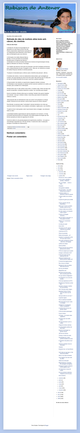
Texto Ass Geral (61, 144)
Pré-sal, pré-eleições (63, 268)
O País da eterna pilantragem (65, 311)
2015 (59, 166)
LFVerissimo (60, 118)
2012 (59, 392)
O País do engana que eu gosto (66, 250)
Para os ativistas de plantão (65, 299)
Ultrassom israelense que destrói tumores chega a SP (66, 259)
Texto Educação (61, 146)
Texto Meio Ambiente (62, 151)
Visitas (58, 159)
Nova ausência (62, 375)
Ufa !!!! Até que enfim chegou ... (66, 289)
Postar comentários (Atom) (17, 178)
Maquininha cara (62, 270)
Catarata (61, 347)
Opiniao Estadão (61, 128)
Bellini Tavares (60, 87)
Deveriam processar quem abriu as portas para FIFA (65, 273)
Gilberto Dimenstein (61, 107)
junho (60, 382)
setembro (61, 378)
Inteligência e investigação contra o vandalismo (65, 305)
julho (60, 380)
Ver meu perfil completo (61, 77)
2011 (59, 394)
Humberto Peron (61, 111)
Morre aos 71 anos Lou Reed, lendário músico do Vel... (65, 206)
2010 (59, 396)
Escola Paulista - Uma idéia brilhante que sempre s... (65, 190)
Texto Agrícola (60, 142)
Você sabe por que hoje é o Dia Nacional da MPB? (66, 353)
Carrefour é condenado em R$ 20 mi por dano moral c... (66, 238)
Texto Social (60, 158)
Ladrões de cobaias (63, 243)
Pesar (58, 132)
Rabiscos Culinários (61, 135)
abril (60, 386)
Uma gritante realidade (64, 188)
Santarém (59, 139)
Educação (59, 99)
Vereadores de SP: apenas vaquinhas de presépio (65, 228)
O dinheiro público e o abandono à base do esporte (66, 194)
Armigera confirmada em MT (65, 252)
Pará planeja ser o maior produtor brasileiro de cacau (66, 338)
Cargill (58, 90)
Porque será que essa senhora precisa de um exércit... (66, 248)
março (60, 388)
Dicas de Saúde (61, 95)
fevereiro (61, 390)
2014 (59, 168)
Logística (59, 119)
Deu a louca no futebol (64, 263)
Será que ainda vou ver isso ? (65, 295)
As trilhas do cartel (63, 224)
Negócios (59, 126)
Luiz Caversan (60, 121)
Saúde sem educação (64, 360)
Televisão (59, 140)
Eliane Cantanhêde (61, 100)
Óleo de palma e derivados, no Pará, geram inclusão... (66, 218)
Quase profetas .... (63, 245)
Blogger (46, 425)
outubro (61, 175)
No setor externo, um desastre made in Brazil (65, 212)
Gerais (14, 128)
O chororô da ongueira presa (65, 261)
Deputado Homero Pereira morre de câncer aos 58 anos (65, 292)
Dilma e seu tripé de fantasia (65, 355)
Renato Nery (60, 137)
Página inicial (29, 175)
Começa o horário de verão (65, 335)
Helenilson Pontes (61, 109)
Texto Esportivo (60, 147)
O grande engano (63, 297)
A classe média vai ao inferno (65, 209)
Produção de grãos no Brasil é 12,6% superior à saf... (65, 366)
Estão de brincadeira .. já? (65, 235)
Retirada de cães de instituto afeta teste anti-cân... (65, 266)
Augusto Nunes (60, 85)
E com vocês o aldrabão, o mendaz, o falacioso (65, 180)
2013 (59, 170)
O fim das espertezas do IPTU (65, 281)
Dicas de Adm (60, 93)
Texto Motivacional (61, 152)
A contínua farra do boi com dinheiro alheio (65, 309)
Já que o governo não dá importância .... (64, 203)
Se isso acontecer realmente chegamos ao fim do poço (65, 373)
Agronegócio (60, 83)
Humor (59, 113)
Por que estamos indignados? (65, 275)
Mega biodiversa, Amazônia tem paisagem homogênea (65, 363)
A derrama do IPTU (63, 231)
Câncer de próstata (63, 233)
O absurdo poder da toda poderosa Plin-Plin (64, 255)
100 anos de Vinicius (63, 333)
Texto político (60, 154)
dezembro (61, 171)
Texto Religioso (60, 156)
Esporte (59, 102)
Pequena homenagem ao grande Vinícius (64, 331)
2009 (59, 398)
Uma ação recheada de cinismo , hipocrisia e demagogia (66, 241)
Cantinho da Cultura (62, 88)
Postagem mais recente (12, 175)
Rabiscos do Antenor (63, 68)
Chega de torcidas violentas (65, 325)
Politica (59, 133)
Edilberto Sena (60, 97)
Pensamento (60, 130)
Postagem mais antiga (46, 175)
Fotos (58, 104)
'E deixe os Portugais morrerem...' (63, 215)
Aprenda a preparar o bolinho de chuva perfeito (65, 287)
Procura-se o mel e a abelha (65, 177)
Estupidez (61, 186)
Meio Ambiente (60, 123)
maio (60, 384)
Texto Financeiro (61, 149)
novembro (61, 173)
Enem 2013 (61, 226)
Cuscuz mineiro (62, 313)
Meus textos (60, 125)
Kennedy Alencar (61, 116)
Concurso (59, 92)
